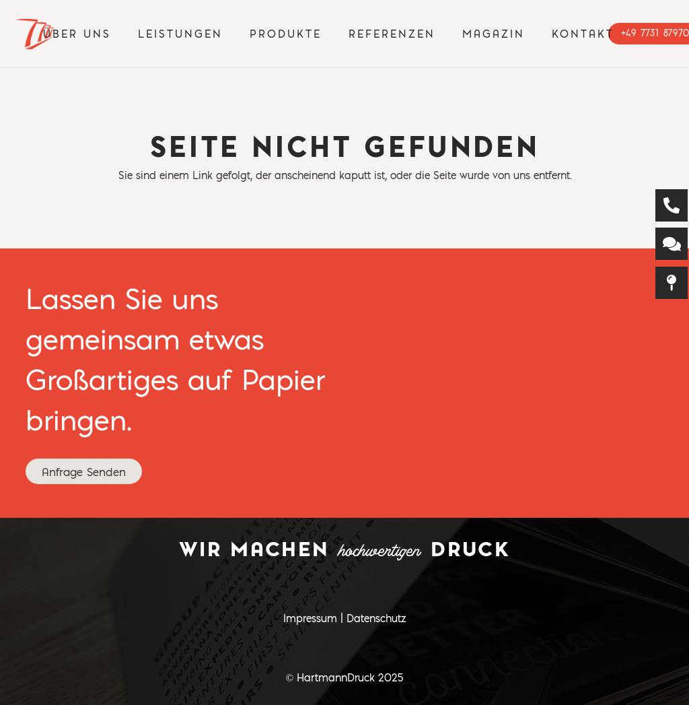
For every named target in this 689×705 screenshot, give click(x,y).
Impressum (310, 618)
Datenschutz (376, 618)
